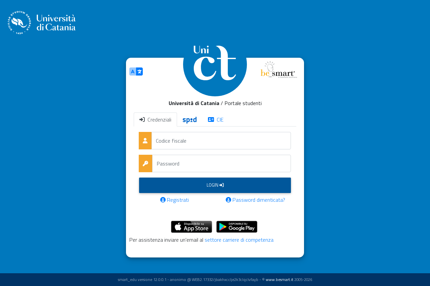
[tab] (189, 119)
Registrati (174, 200)
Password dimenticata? (255, 200)
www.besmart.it (279, 279)
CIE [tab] (215, 119)
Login (215, 185)
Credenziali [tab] (155, 119)
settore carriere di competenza (239, 240)
